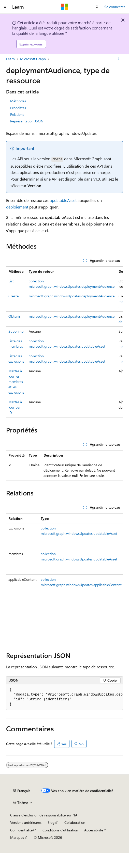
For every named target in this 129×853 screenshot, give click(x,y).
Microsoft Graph (33, 58)
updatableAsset (63, 200)
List (11, 281)
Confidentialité (21, 830)
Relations (17, 114)
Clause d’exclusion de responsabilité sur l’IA (43, 815)
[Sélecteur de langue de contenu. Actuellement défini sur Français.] (21, 791)
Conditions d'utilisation (60, 830)
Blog (51, 822)
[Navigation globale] (5, 6)
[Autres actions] (118, 59)
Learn (10, 58)
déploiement (17, 207)
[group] (64, 341)
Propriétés (18, 107)
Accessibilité (93, 830)
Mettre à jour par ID (15, 407)
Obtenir (14, 316)
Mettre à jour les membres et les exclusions (16, 381)
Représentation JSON (26, 121)
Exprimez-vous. (31, 44)
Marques (17, 837)
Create (13, 296)
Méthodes (18, 101)
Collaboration (74, 822)
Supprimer (16, 331)
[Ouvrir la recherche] (97, 6)
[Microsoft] (64, 7)
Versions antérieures (25, 822)
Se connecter (114, 6)
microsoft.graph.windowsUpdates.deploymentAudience (71, 296)
